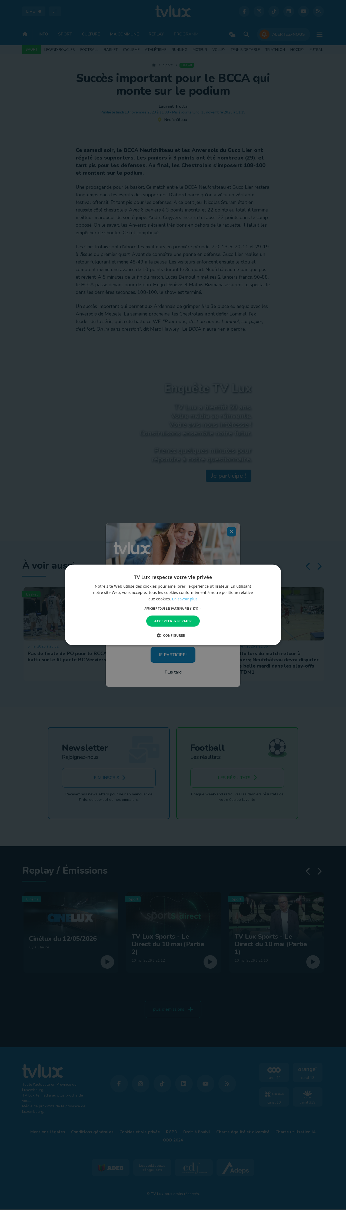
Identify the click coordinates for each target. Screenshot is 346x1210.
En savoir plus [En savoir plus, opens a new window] (185, 598)
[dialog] (173, 605)
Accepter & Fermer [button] (173, 621)
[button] (173, 608)
